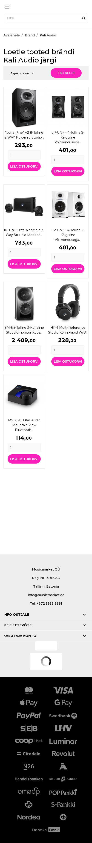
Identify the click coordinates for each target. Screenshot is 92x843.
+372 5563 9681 (49, 603)
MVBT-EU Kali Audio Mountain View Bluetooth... (24, 425)
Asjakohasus (22, 73)
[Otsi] (46, 18)
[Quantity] (24, 155)
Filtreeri (66, 73)
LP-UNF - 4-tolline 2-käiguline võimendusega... (67, 137)
